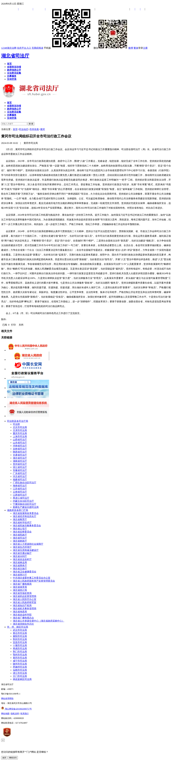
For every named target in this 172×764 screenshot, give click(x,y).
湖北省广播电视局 (22, 584)
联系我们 (24, 713)
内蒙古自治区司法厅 (23, 501)
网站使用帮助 (7, 698)
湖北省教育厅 (20, 519)
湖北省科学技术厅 (22, 522)
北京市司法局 (20, 427)
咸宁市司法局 (20, 661)
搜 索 (31, 124)
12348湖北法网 (8, 48)
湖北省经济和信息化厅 (24, 516)
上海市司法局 (20, 436)
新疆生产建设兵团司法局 (26, 507)
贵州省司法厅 (20, 464)
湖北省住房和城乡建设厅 (26, 550)
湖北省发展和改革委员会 (26, 513)
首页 (15, 129)
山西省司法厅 (20, 439)
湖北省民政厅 (20, 535)
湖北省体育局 (20, 587)
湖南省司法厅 (20, 461)
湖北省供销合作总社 (23, 624)
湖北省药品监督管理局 (24, 596)
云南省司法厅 (20, 492)
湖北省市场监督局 (22, 593)
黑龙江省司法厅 (21, 498)
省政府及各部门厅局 (17, 510)
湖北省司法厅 (15, 55)
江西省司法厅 (20, 495)
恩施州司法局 (20, 667)
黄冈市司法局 (20, 657)
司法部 (16, 424)
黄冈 (42, 129)
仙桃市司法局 (20, 670)
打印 (13, 325)
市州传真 (34, 129)
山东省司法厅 (20, 442)
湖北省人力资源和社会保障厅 (28, 544)
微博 (130, 48)
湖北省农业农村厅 (22, 559)
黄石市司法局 (20, 633)
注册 (145, 48)
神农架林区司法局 (22, 679)
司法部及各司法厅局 (17, 421)
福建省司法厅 (20, 479)
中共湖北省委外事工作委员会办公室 (31, 578)
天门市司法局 (20, 676)
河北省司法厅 (20, 476)
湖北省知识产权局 (22, 605)
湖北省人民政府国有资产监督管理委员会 (34, 581)
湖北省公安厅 (20, 528)
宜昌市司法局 (20, 642)
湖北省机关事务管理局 (24, 608)
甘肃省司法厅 (20, 455)
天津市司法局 (20, 430)
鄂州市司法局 (20, 654)
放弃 (4, 758)
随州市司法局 (20, 664)
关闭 (21, 325)
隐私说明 (15, 713)
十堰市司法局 (20, 645)
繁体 (136, 48)
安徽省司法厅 (20, 470)
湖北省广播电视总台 (23, 617)
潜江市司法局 (20, 673)
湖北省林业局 (20, 562)
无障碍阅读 (37, 48)
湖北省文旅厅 (20, 568)
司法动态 (23, 129)
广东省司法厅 (20, 473)
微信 (111, 48)
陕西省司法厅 (20, 452)
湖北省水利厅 (20, 556)
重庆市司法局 (20, 433)
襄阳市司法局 (20, 636)
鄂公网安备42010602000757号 (16, 709)
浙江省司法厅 (20, 467)
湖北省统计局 (20, 590)
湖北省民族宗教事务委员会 (27, 525)
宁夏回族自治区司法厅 (24, 504)
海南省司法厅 (20, 485)
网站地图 (5, 713)
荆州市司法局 (20, 639)
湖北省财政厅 (20, 541)
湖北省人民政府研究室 (24, 602)
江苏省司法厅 (20, 488)
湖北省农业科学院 (22, 614)
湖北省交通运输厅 (22, 553)
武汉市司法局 (20, 630)
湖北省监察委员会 (22, 531)
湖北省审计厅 (20, 574)
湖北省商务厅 (20, 565)
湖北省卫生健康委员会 (24, 571)
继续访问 (13, 758)
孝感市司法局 (20, 648)
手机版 (68, 48)
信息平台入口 (24, 48)
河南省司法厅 (20, 445)
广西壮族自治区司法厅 (24, 482)
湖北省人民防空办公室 (24, 599)
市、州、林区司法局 (17, 627)
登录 (140, 48)
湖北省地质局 (20, 611)
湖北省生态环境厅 (22, 547)
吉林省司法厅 (20, 448)
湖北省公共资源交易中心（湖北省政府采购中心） (38, 621)
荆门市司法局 (20, 651)
